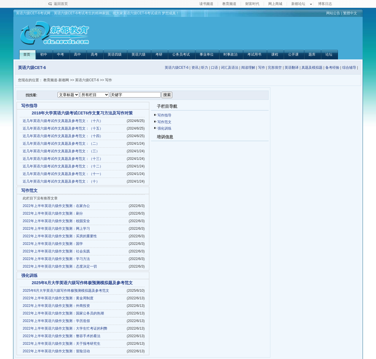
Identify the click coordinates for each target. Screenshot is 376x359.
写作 (261, 68)
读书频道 (206, 4)
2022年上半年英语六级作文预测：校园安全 (56, 221)
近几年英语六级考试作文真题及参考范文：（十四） (63, 136)
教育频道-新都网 (56, 80)
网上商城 (275, 4)
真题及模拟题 (311, 68)
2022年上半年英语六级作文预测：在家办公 (56, 206)
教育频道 (229, 4)
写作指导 (164, 115)
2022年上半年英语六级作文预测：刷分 (53, 213)
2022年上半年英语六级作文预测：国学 (53, 244)
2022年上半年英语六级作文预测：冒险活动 (56, 351)
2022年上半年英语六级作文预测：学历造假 (56, 321)
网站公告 (333, 13)
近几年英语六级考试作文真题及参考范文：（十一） (63, 174)
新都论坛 (298, 4)
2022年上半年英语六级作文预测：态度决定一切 (60, 266)
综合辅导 (349, 68)
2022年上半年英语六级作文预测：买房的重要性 (60, 236)
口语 (214, 68)
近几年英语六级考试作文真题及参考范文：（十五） (63, 128)
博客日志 (325, 4)
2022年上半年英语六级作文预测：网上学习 (56, 229)
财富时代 (252, 4)
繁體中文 (350, 13)
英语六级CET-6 (177, 68)
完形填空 (275, 68)
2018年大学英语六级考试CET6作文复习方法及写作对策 (82, 113)
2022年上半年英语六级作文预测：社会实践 (56, 251)
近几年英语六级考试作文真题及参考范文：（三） (61, 151)
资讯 (194, 68)
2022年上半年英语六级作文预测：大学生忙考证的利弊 (65, 328)
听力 (204, 68)
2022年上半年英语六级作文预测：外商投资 (56, 306)
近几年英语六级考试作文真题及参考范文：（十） (61, 181)
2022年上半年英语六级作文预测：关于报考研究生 (61, 344)
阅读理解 (248, 68)
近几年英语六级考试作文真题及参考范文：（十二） (63, 166)
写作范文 (164, 122)
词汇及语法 (229, 68)
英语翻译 (292, 68)
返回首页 (61, 4)
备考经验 (332, 68)
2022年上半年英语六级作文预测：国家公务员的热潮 (63, 313)
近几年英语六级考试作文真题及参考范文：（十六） (63, 121)
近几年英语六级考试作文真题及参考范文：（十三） (63, 159)
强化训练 (164, 128)
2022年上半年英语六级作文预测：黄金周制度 (58, 298)
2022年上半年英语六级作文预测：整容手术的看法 (61, 336)
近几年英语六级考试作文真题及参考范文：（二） (61, 144)
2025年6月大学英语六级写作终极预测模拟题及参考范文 (82, 282)
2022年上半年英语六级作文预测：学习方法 (56, 259)
